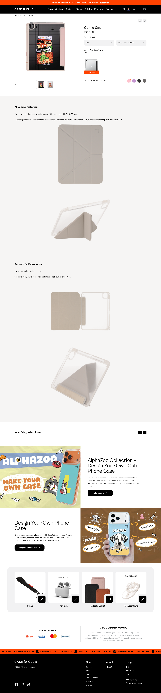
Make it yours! (100, 493)
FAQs (128, 667)
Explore (109, 9)
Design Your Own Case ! (29, 547)
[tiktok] (29, 684)
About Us (109, 667)
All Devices (19, 15)
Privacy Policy (131, 680)
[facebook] (16, 684)
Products (98, 9)
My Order (130, 671)
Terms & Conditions (134, 683)
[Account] (128, 9)
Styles (79, 9)
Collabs (88, 9)
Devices (69, 9)
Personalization (55, 9)
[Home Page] (24, 9)
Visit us (129, 674)
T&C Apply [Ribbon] (104, 2)
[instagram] (22, 684)
